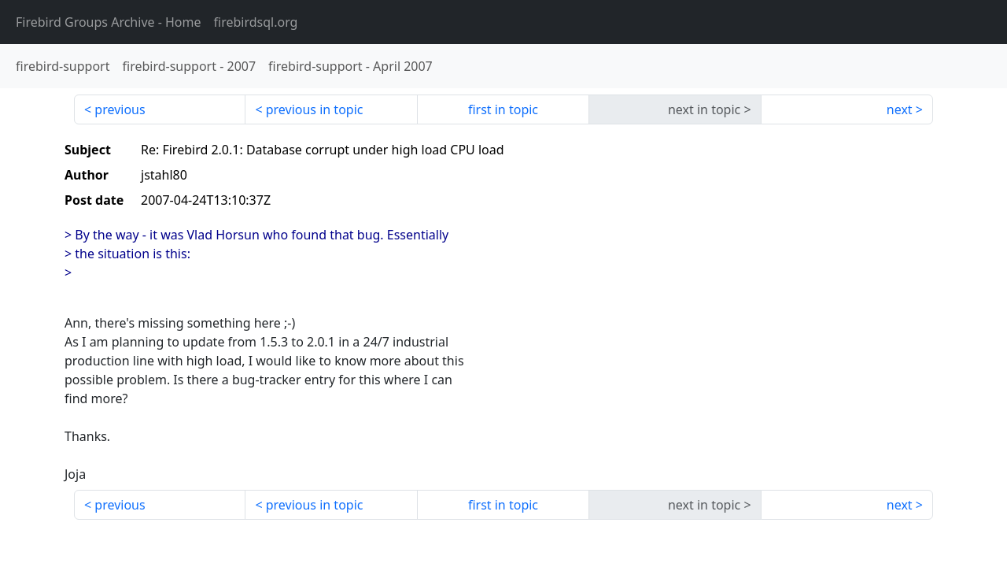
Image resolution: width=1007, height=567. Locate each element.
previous (119, 109)
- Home (108, 22)
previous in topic (314, 109)
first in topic (503, 109)
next (900, 109)
